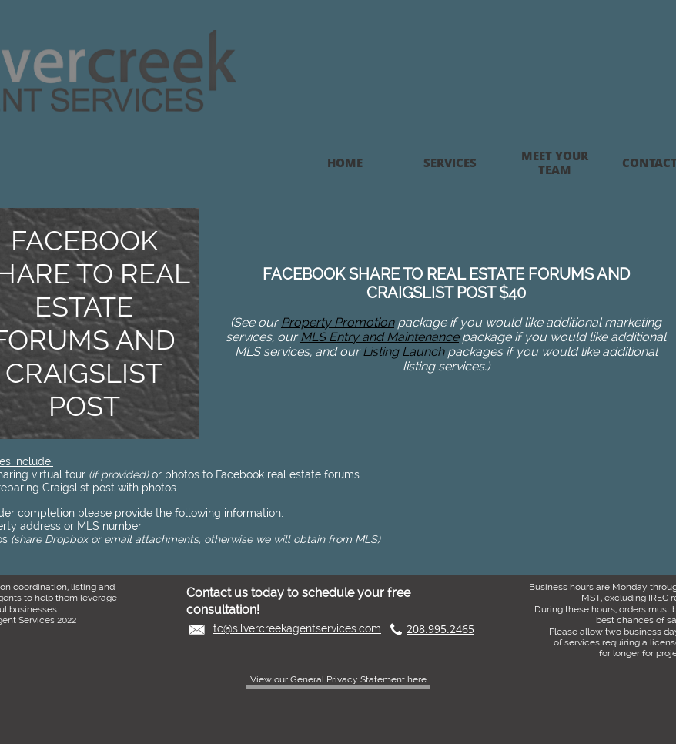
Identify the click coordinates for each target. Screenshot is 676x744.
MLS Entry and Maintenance (379, 337)
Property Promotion (337, 322)
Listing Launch (403, 351)
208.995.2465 (440, 629)
